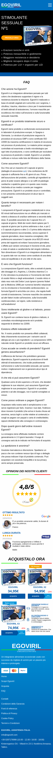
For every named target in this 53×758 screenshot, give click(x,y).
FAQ (3, 691)
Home (4, 676)
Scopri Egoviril (7, 681)
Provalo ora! (12, 38)
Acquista (5, 686)
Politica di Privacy (9, 713)
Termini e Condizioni (10, 723)
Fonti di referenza (9, 709)
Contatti (4, 699)
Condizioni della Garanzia (12, 704)
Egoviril (11, 5)
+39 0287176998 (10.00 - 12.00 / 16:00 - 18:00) (22, 740)
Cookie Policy (7, 718)
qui (24, 171)
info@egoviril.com (9, 735)
